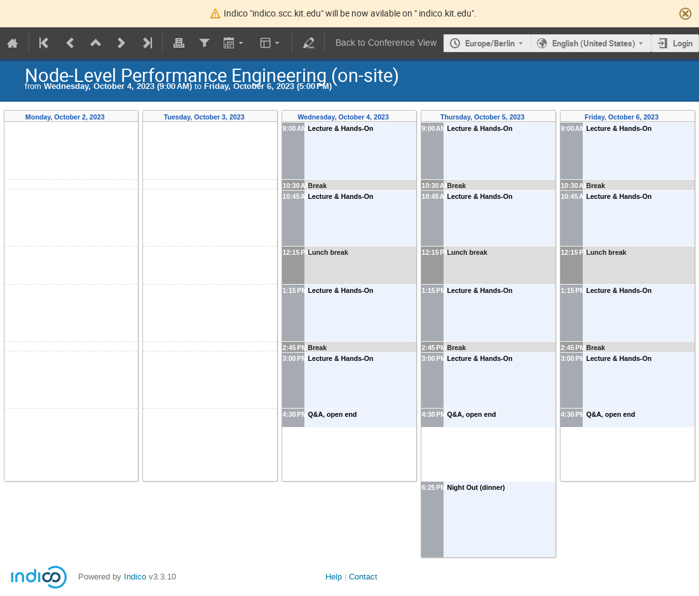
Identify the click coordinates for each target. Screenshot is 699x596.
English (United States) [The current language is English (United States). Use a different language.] (593, 43)
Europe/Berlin (490, 43)
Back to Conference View (386, 43)
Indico (135, 576)
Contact (363, 576)
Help (333, 576)
